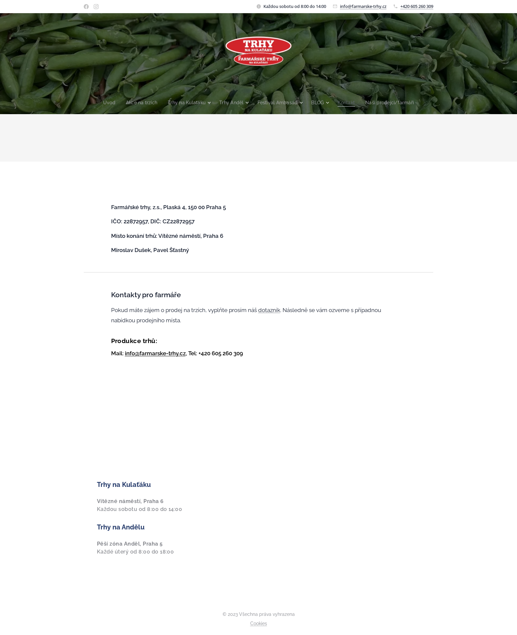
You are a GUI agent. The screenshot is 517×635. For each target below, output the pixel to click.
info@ (132, 353)
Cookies (258, 623)
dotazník (269, 310)
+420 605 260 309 (416, 6)
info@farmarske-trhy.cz (363, 6)
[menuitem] (105, 102)
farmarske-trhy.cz (162, 353)
